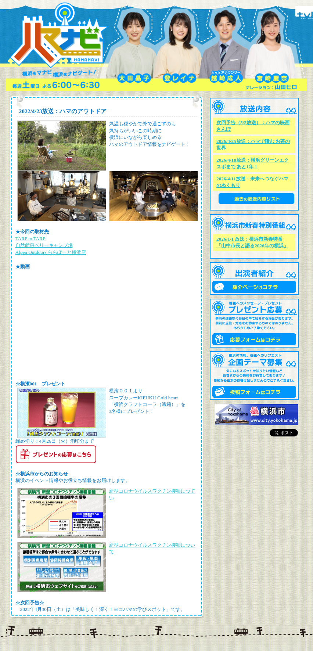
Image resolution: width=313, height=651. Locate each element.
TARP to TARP (30, 238)
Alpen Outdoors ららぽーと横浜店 (50, 252)
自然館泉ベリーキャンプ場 (44, 245)
